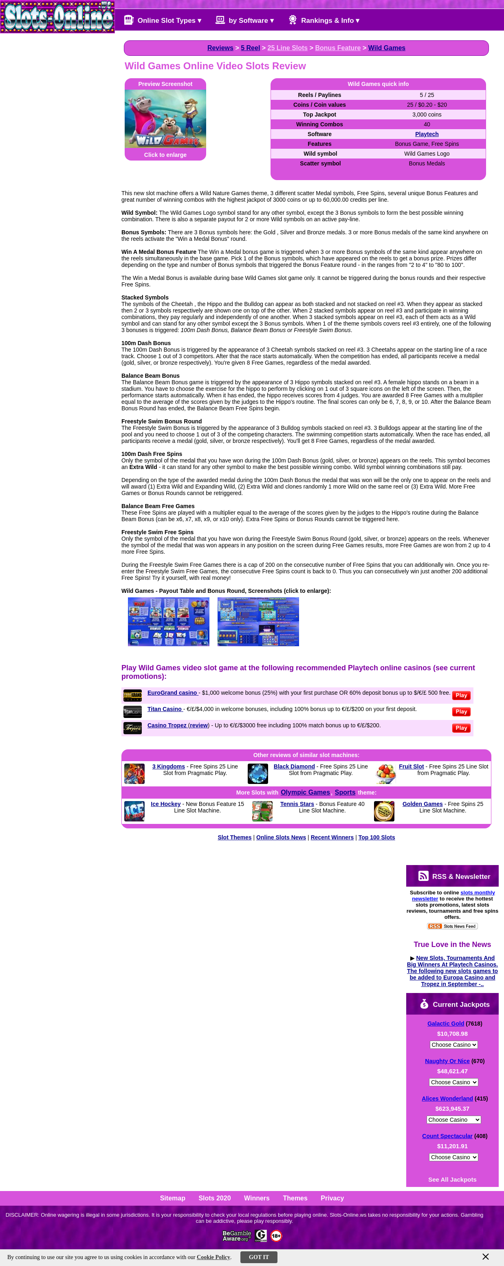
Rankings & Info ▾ (324, 20)
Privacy (332, 1198)
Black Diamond (294, 766)
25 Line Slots (288, 47)
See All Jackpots (452, 1179)
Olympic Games (305, 792)
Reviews (220, 47)
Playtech (427, 134)
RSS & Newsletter (454, 876)
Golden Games (423, 804)
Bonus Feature (338, 47)
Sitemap (172, 1198)
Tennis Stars (297, 804)
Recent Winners (332, 837)
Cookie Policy (213, 1257)
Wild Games (386, 47)
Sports (345, 792)
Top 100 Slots (377, 837)
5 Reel (250, 47)
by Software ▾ (244, 20)
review (199, 725)
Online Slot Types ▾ (162, 20)
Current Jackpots (454, 1004)
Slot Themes (234, 837)
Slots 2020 (214, 1198)
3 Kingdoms (168, 766)
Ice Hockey (165, 804)
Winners (257, 1198)
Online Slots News (281, 837)
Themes (295, 1198)
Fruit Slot (411, 766)
